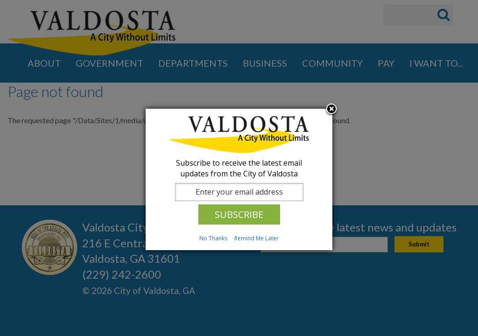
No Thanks (213, 238)
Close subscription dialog (331, 110)
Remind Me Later (256, 238)
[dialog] (239, 179)
